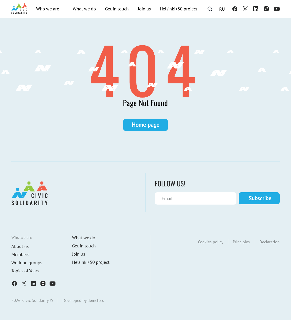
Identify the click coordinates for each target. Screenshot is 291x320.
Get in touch (117, 9)
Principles (241, 241)
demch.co (96, 300)
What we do (84, 9)
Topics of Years (25, 271)
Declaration (269, 241)
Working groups (26, 263)
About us (20, 246)
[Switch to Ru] (222, 9)
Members (20, 254)
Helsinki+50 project (178, 9)
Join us (144, 9)
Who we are (47, 9)
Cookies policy (210, 241)
